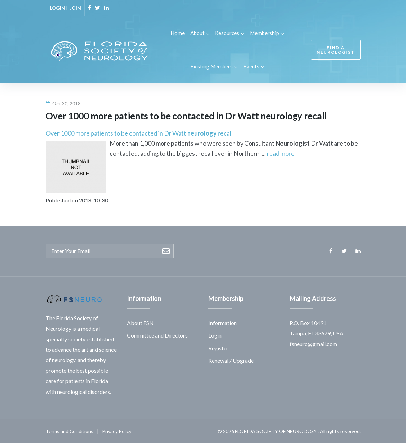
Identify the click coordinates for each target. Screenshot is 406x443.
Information (222, 322)
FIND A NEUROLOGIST (335, 50)
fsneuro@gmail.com (313, 343)
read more (281, 153)
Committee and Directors (157, 335)
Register (218, 347)
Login (215, 335)
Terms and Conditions (69, 431)
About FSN (140, 322)
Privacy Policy (117, 431)
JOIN (75, 8)
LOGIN (57, 8)
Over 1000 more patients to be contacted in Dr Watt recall (139, 133)
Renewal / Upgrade (231, 360)
